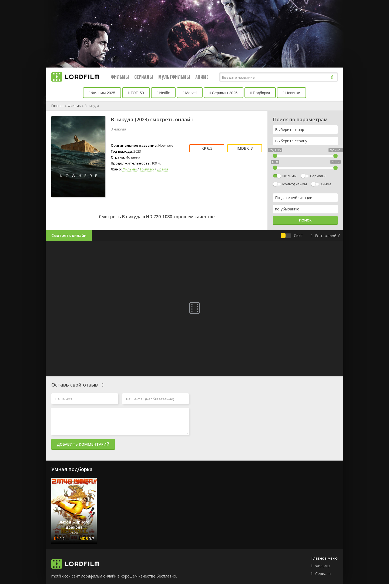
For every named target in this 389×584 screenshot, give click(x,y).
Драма (162, 169)
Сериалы (143, 77)
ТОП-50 (136, 93)
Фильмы (120, 77)
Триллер (147, 169)
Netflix (163, 93)
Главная (57, 105)
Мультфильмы (174, 77)
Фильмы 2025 (102, 93)
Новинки (291, 93)
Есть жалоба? (325, 235)
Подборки (260, 93)
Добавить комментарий (83, 444)
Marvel (189, 93)
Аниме (202, 77)
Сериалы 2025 (224, 93)
